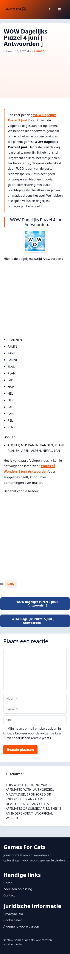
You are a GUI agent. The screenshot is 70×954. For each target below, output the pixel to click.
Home (7, 883)
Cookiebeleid (13, 920)
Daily (10, 584)
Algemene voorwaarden (21, 926)
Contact (9, 895)
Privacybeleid (13, 914)
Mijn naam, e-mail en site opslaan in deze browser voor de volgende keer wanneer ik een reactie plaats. (34, 733)
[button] (49, 9)
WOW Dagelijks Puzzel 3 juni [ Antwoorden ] (37, 603)
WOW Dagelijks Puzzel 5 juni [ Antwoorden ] (33, 621)
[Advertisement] (35, 74)
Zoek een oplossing (17, 889)
